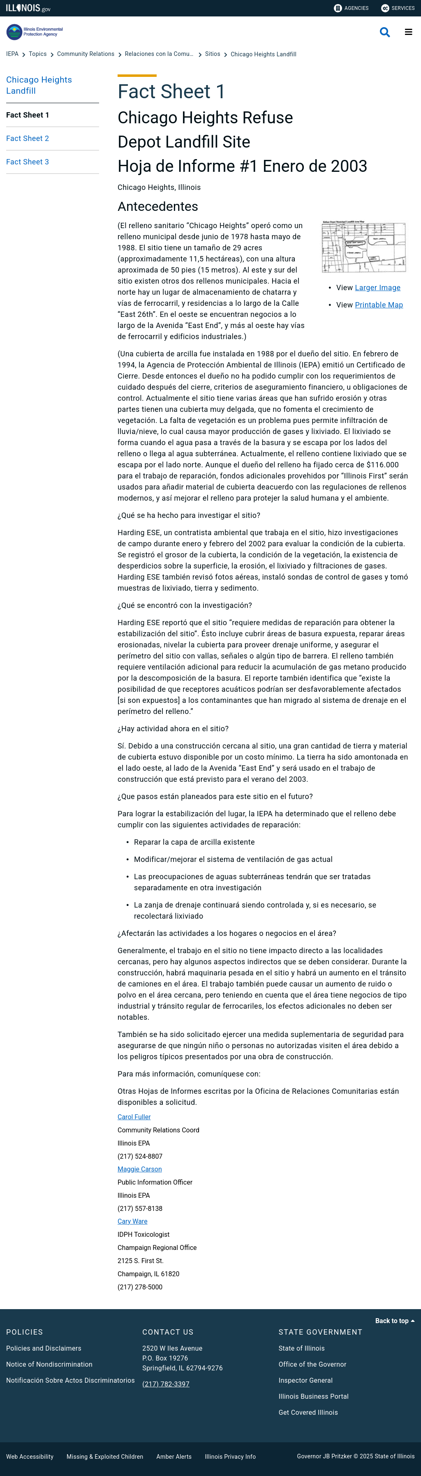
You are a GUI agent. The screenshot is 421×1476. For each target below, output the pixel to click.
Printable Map (379, 304)
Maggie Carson (140, 1169)
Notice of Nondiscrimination (49, 1364)
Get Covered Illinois (308, 1412)
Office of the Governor (313, 1364)
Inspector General (306, 1380)
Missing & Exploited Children (105, 1456)
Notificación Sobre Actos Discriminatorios (70, 1380)
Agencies (351, 8)
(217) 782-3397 (166, 1384)
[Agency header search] (385, 32)
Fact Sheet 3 (27, 161)
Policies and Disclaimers (43, 1348)
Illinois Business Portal (314, 1396)
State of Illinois (302, 1348)
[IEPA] (13, 54)
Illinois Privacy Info (230, 1456)
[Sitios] (213, 54)
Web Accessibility (29, 1456)
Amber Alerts (174, 1456)
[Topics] (38, 54)
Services (398, 8)
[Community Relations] (86, 54)
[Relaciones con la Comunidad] (161, 54)
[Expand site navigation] (408, 32)
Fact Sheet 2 (27, 138)
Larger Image (378, 287)
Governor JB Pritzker (324, 1456)
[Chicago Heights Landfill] (263, 54)
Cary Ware (133, 1221)
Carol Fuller (134, 1117)
